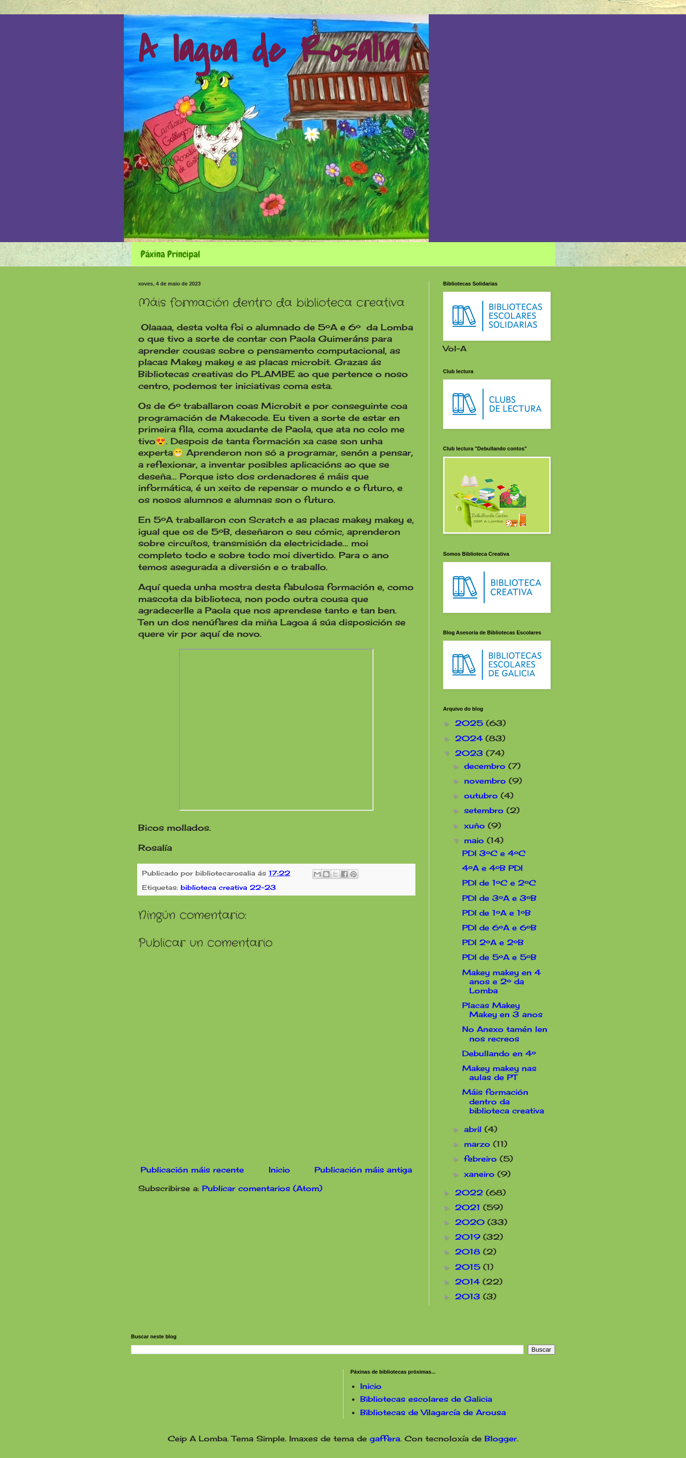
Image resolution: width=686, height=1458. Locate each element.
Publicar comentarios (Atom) (262, 1188)
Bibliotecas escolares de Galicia (426, 1399)
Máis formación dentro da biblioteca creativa (503, 1101)
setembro (485, 810)
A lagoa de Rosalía (268, 50)
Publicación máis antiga (363, 1169)
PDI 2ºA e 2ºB (493, 942)
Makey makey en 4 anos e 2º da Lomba (501, 981)
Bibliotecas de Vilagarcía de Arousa (433, 1412)
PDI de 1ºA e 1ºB (496, 913)
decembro (486, 766)
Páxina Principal (170, 254)
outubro (482, 795)
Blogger (500, 1438)
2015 (469, 1267)
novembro (486, 780)
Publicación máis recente (192, 1169)
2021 (469, 1207)
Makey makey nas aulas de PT (499, 1072)
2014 (469, 1281)
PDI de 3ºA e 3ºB (499, 898)
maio (475, 840)
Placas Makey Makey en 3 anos (502, 1009)
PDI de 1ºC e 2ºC (499, 882)
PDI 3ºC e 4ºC (493, 853)
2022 (470, 1192)
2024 (470, 738)
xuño (476, 825)
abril (474, 1129)
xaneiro (480, 1174)
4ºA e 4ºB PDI (492, 868)
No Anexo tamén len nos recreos (504, 1033)
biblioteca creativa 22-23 (228, 887)
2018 (469, 1251)
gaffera (385, 1438)
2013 (469, 1296)
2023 (470, 753)
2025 (470, 723)
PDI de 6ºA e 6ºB (499, 927)
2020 (471, 1222)
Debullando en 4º (499, 1053)
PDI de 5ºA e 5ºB (499, 957)
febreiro (482, 1158)
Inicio (279, 1169)
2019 (469, 1237)
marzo (478, 1144)
